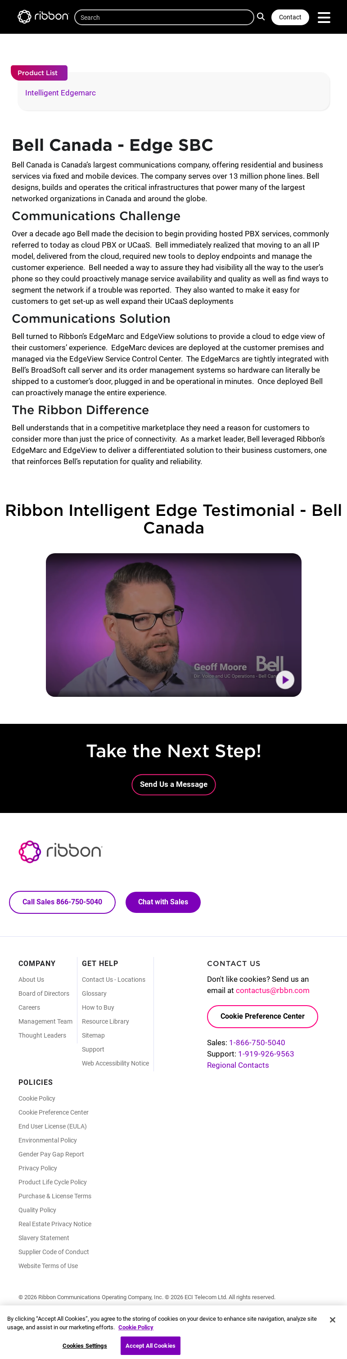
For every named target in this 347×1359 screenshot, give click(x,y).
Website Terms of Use (48, 1265)
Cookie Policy (36, 1098)
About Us (31, 979)
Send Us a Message (173, 784)
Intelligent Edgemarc (60, 92)
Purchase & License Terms (54, 1196)
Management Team (45, 1021)
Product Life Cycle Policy (52, 1182)
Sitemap (93, 1035)
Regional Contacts (238, 1065)
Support (93, 1049)
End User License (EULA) (52, 1126)
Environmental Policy (47, 1140)
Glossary (94, 993)
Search (262, 16)
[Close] (332, 1324)
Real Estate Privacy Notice (54, 1224)
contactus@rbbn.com (273, 990)
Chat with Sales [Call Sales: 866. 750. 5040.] (163, 902)
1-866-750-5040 (257, 1042)
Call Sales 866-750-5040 (62, 902)
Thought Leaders (42, 1035)
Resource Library (105, 1021)
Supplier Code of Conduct (53, 1251)
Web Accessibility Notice (115, 1063)
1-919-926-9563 (266, 1053)
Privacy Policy (37, 1168)
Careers (29, 1007)
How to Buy (98, 1007)
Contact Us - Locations (113, 979)
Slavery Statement (43, 1238)
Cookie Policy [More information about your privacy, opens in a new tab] (135, 1331)
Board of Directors (43, 993)
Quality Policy (37, 1210)
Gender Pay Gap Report (51, 1154)
